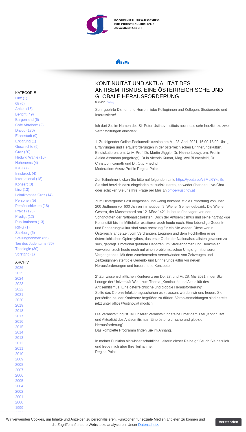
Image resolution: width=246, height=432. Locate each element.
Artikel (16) (24, 109)
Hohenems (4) (26, 163)
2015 (19, 327)
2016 (19, 321)
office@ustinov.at (181, 190)
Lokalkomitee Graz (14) (34, 195)
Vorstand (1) (25, 254)
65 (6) (20, 103)
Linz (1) (21, 98)
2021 (19, 295)
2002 (19, 391)
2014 (19, 332)
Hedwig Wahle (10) (30, 157)
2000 (19, 402)
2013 (19, 338)
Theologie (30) (26, 249)
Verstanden (228, 422)
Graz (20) (23, 152)
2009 (19, 359)
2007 (19, 370)
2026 (19, 268)
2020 (19, 300)
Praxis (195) (25, 211)
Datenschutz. (148, 425)
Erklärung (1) (25, 141)
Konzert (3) (24, 184)
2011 (19, 348)
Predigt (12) (24, 216)
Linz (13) (22, 190)
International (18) (28, 179)
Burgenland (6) (27, 120)
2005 (19, 381)
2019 (19, 305)
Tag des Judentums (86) (34, 243)
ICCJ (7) (22, 168)
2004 (19, 386)
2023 (19, 284)
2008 (19, 365)
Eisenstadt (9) (26, 136)
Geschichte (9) (27, 146)
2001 (19, 397)
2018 (19, 311)
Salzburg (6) (25, 233)
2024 (19, 278)
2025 (19, 273)
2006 (19, 375)
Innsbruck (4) (25, 173)
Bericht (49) (24, 114)
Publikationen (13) (29, 222)
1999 (19, 408)
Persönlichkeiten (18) (32, 206)
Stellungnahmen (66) (32, 238)
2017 (19, 316)
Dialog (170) (25, 130)
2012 (19, 343)
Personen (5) (25, 200)
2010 (19, 354)
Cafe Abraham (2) (29, 125)
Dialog (110, 102)
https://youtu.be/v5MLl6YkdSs (199, 179)
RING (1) (22, 227)
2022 (19, 289)
